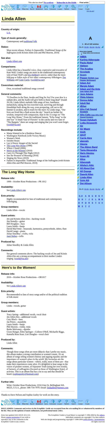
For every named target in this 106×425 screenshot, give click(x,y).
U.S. (8, 33)
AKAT (83, 135)
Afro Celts (91, 116)
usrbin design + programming (93, 419)
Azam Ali (84, 156)
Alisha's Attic (87, 165)
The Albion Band (89, 147)
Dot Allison (86, 183)
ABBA (83, 57)
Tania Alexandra (88, 150)
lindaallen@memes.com (57, 387)
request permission (13, 417)
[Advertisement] (91, 22)
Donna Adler (86, 100)
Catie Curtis (24, 80)
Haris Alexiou (87, 153)
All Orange (85, 171)
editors (102, 415)
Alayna (83, 144)
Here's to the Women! (16, 150)
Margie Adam (87, 86)
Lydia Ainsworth (88, 123)
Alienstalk (85, 162)
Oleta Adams (86, 97)
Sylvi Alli (84, 180)
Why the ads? (90, 11)
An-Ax (92, 47)
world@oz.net (37, 80)
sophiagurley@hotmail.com (25, 374)
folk (35, 41)
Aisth (83, 132)
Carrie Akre (86, 138)
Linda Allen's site (14, 61)
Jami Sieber (12, 236)
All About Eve (87, 168)
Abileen (84, 66)
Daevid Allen (86, 174)
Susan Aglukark (88, 120)
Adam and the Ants (90, 90)
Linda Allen (86, 177)
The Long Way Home (16, 145)
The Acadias (86, 69)
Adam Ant (85, 83)
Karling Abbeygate (90, 60)
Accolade (85, 72)
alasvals (84, 141)
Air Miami (85, 129)
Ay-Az (97, 47)
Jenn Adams (86, 94)
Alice (82, 159)
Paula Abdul (86, 63)
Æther (83, 106)
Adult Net (85, 103)
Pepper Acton (89, 79)
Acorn (83, 75)
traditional (28, 41)
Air (81, 126)
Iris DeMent (33, 75)
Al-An (86, 47)
